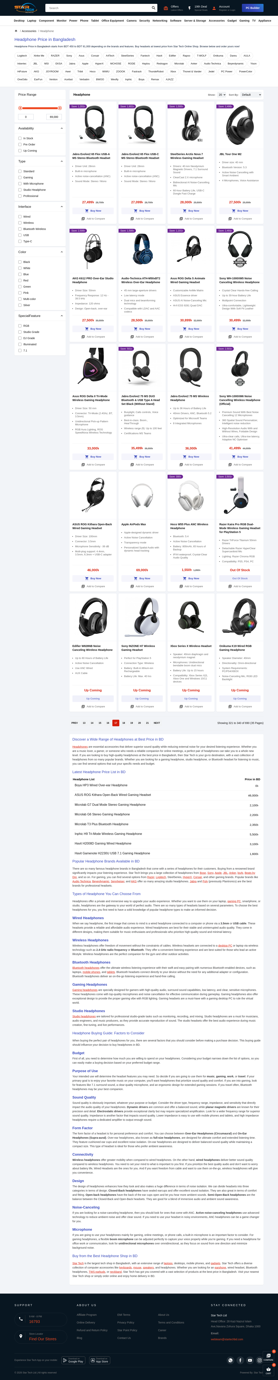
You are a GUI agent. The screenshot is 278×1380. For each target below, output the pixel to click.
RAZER (55, 55)
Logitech (22, 55)
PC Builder (253, 7)
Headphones (80, 746)
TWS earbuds (97, 1271)
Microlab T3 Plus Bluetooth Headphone (101, 824)
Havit (159, 55)
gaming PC (234, 901)
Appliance (264, 20)
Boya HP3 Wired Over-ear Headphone (101, 785)
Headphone (81, 94)
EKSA (59, 63)
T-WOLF (201, 55)
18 (123, 723)
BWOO (100, 79)
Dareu (233, 55)
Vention (53, 79)
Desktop (19, 20)
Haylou (146, 63)
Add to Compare (93, 218)
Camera (131, 20)
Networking (160, 20)
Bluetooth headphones (85, 967)
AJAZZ (170, 79)
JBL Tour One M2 (230, 154)
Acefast (68, 79)
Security (144, 20)
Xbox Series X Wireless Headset (191, 646)
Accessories (217, 20)
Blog (79, 1337)
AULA (247, 55)
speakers (148, 1267)
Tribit (80, 71)
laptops (168, 1263)
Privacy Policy (125, 1322)
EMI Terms (123, 1314)
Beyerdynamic (236, 63)
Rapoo (186, 55)
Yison (253, 63)
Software (175, 20)
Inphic (128, 79)
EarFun (38, 79)
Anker (194, 63)
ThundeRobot (156, 71)
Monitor (62, 20)
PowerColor (245, 71)
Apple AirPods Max (133, 524)
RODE (131, 63)
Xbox (173, 71)
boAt (240, 872)
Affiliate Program (87, 1314)
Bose (203, 872)
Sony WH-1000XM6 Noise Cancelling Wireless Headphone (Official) (239, 400)
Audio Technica (212, 63)
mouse (137, 1267)
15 (100, 723)
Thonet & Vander (192, 71)
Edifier (172, 55)
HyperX (99, 63)
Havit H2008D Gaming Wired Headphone (103, 843)
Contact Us (124, 1337)
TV (254, 20)
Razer (150, 877)
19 (131, 723)
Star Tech (78, 1263)
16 (108, 723)
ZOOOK (120, 71)
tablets (111, 972)
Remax (155, 79)
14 (92, 723)
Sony (69, 55)
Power (73, 20)
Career (162, 1330)
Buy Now (93, 210)
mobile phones (91, 972)
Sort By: (234, 94)
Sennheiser (117, 881)
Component (46, 20)
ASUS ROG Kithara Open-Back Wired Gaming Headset (113, 794)
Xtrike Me (39, 55)
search (153, 8)
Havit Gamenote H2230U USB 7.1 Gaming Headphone (112, 853)
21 (147, 723)
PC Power (226, 71)
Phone (84, 20)
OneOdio (22, 79)
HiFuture (22, 71)
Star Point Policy (127, 1330)
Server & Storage (195, 20)
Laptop (31, 20)
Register (223, 10)
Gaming (244, 20)
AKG (36, 71)
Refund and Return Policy (92, 1330)
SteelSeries (127, 55)
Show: (211, 94)
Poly (205, 881)
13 (84, 723)
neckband (116, 1271)
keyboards (125, 1267)
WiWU (105, 71)
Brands (162, 1337)
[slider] (20, 108)
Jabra (72, 63)
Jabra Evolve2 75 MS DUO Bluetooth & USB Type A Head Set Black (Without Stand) (140, 400)
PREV (74, 723)
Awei (68, 71)
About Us (163, 1314)
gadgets (215, 1263)
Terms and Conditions (171, 1322)
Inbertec (21, 63)
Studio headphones (84, 1016)
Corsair (95, 55)
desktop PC (225, 945)
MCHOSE (115, 63)
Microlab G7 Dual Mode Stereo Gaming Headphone (110, 804)
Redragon (162, 63)
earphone (220, 1267)
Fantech (145, 55)
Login (232, 10)
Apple (85, 63)
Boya (141, 79)
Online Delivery (86, 1322)
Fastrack (137, 71)
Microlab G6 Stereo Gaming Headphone (102, 814)
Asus (81, 55)
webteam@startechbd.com (227, 1339)
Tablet (95, 20)
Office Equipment (113, 20)
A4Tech (110, 55)
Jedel (211, 71)
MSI (46, 63)
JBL (35, 63)
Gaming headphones (84, 990)
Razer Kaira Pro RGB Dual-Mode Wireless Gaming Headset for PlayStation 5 (239, 528)
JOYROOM (52, 71)
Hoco (92, 71)
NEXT (157, 723)
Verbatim (84, 79)
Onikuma (218, 55)
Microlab (179, 63)
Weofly (115, 79)
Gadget (232, 20)
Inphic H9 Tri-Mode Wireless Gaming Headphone (108, 833)
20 (139, 723)
